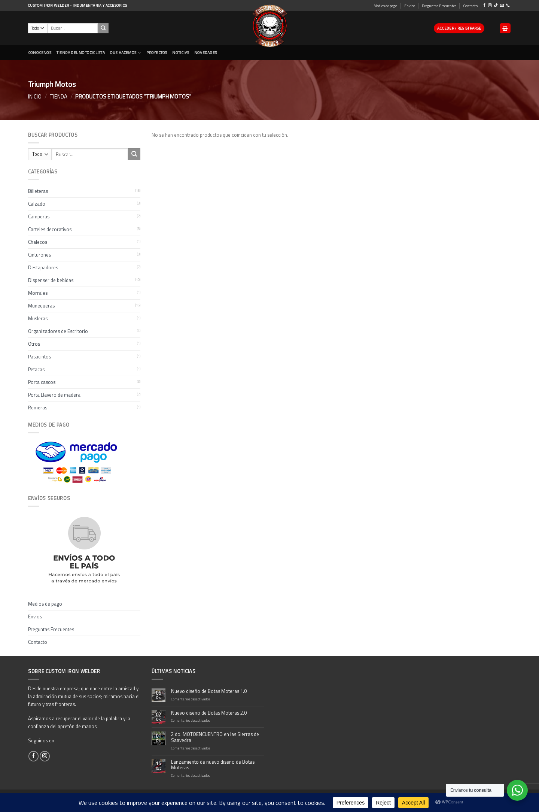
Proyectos (156, 52)
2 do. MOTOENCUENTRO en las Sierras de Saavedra (215, 737)
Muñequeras (41, 305)
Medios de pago (385, 6)
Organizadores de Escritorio (58, 331)
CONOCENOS (39, 52)
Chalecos (37, 242)
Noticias (180, 52)
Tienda (58, 96)
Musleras (38, 318)
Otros (34, 344)
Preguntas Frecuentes (439, 6)
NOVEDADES (205, 52)
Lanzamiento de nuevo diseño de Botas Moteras (213, 765)
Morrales (38, 293)
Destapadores (43, 267)
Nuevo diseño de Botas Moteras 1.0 (209, 691)
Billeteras (38, 191)
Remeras (37, 407)
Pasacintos (39, 356)
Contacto (470, 6)
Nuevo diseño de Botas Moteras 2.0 (209, 713)
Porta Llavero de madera (54, 395)
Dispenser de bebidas (50, 280)
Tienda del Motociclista (81, 52)
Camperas (38, 216)
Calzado (36, 203)
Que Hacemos (125, 52)
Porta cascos (41, 382)
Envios (409, 6)
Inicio (35, 96)
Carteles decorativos (49, 229)
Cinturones (39, 254)
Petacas (36, 369)
